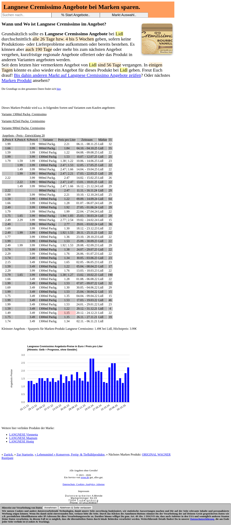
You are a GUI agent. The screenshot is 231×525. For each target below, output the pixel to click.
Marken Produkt (17, 80)
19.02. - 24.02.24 (86, 220)
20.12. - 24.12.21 (86, 312)
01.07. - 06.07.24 (86, 203)
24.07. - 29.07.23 (86, 249)
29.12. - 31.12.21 (86, 308)
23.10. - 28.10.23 (86, 236)
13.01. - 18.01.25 (86, 182)
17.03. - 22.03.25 (86, 173)
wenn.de (85, 477)
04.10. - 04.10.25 (86, 148)
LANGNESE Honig (21, 441)
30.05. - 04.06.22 (86, 287)
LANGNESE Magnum (23, 438)
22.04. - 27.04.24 (86, 211)
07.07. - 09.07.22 (86, 283)
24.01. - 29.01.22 (86, 304)
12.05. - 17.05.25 (86, 165)
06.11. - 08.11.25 (87, 144)
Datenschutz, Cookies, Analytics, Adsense (84, 484)
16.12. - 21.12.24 (86, 186)
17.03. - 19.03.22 (86, 300)
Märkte (102, 139)
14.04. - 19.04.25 (86, 169)
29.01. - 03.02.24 (86, 224)
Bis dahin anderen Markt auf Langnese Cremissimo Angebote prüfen (77, 75)
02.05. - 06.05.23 (86, 262)
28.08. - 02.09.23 (86, 245)
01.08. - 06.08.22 (86, 279)
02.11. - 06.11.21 (87, 321)
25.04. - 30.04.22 (86, 291)
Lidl (100, 144)
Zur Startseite (25, 454)
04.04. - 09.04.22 (86, 296)
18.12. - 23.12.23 (86, 228)
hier (59, 88)
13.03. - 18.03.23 (86, 270)
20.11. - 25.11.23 (87, 232)
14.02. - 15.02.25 (86, 177)
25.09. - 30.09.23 (86, 241)
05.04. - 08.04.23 (86, 266)
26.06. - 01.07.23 (86, 253)
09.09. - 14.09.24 (86, 198)
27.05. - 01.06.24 (86, 207)
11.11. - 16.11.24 (87, 190)
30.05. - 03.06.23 (86, 258)
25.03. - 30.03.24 (86, 215)
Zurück (8, 454)
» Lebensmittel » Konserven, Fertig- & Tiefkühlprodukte (70, 454)
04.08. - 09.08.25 (86, 152)
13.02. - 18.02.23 (86, 274)
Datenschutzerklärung (202, 519)
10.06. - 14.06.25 (86, 160)
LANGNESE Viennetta (23, 434)
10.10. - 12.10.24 (86, 194)
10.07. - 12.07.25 (86, 156)
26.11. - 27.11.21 (87, 317)
